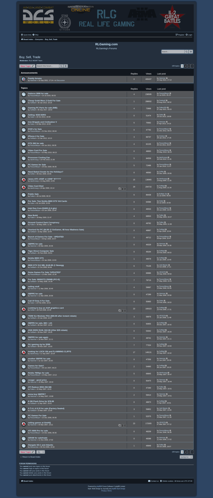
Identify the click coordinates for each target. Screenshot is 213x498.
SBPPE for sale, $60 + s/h (40, 323)
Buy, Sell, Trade (29, 57)
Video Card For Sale (37, 150)
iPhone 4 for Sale (36, 136)
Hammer (33, 80)
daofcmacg (34, 159)
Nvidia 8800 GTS (36, 258)
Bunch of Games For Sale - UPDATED (46, 237)
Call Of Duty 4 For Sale (39, 301)
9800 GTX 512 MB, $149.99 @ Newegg (46, 265)
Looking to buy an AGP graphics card (46, 308)
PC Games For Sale (37, 415)
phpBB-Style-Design (118, 489)
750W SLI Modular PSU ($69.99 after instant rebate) (52, 316)
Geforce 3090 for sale (38, 93)
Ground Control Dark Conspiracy (43, 222)
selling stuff (33, 286)
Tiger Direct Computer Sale (41, 251)
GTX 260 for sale (36, 143)
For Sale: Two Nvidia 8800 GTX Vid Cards (47, 201)
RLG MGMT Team (35, 60)
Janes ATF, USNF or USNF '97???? (44, 179)
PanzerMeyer (35, 95)
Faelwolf (162, 100)
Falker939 (163, 107)
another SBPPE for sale (39, 358)
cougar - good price (37, 380)
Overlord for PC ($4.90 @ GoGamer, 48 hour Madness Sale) (56, 229)
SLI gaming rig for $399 (39, 344)
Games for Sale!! (36, 366)
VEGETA (162, 272)
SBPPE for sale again (38, 337)
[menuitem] (35, 35)
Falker (32, 196)
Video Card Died (35, 186)
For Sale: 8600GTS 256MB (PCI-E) (44, 279)
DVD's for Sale (35, 129)
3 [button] (188, 66)
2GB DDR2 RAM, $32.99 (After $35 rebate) (47, 330)
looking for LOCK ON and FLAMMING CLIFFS (49, 351)
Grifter (32, 174)
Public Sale (33, 194)
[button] (192, 66)
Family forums (35, 78)
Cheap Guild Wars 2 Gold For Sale (44, 100)
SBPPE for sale (35, 244)
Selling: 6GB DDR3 (37, 115)
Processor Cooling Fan (39, 157)
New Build (33, 215)
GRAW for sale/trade (37, 438)
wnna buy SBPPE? (37, 394)
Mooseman (34, 447)
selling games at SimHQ (39, 423)
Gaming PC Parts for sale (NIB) (42, 108)
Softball (33, 103)
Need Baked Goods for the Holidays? (45, 172)
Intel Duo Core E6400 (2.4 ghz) (42, 208)
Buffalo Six (163, 194)
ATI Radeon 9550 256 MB (40, 387)
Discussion (61, 80)
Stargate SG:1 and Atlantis (40, 445)
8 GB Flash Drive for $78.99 (41, 401)
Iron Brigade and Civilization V (42, 122)
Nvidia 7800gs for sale (38, 373)
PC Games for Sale (37, 165)
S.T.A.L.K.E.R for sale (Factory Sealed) (46, 408)
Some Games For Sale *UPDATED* (44, 272)
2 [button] (185, 66)
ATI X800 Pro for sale (38, 431)
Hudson (162, 136)
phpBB (98, 486)
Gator (32, 117)
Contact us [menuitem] (153, 481)
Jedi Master (163, 265)
